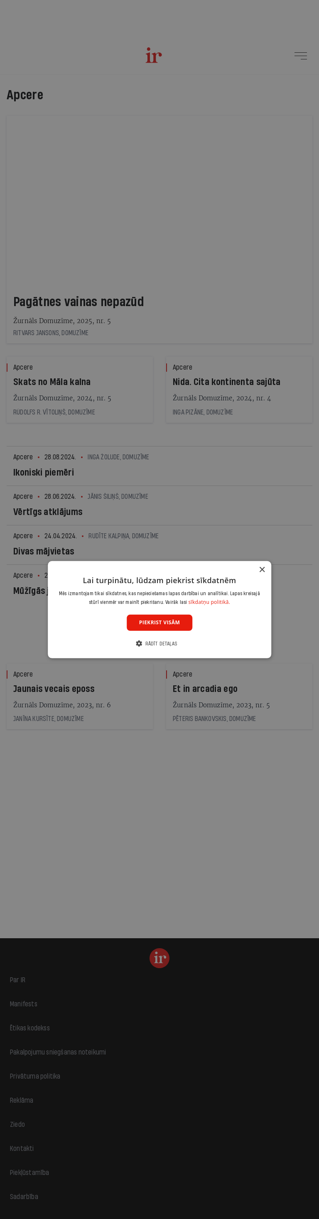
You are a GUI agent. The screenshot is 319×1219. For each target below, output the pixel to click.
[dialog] (159, 609)
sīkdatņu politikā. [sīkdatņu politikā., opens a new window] (210, 602)
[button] (159, 643)
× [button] (262, 570)
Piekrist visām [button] (159, 622)
